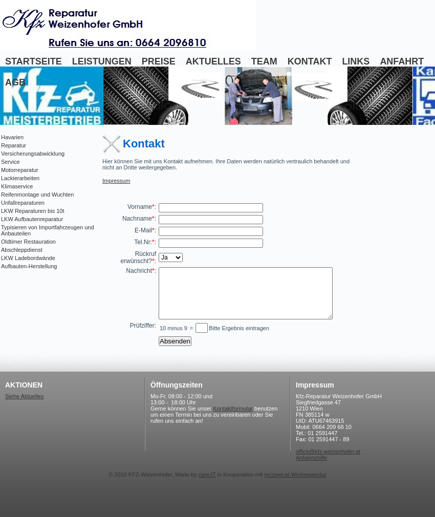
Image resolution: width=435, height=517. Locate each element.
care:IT (207, 474)
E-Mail (143, 230)
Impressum (116, 181)
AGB (15, 82)
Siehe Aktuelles (24, 396)
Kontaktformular (233, 408)
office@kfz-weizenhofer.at (328, 451)
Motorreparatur (19, 170)
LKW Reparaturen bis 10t (32, 211)
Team (264, 61)
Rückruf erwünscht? (138, 257)
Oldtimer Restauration (28, 242)
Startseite (33, 61)
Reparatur (13, 145)
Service (10, 162)
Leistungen (102, 61)
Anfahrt (402, 61)
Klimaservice (17, 186)
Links (355, 61)
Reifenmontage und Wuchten (37, 194)
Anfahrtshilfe (311, 458)
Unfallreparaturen (23, 203)
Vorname (139, 206)
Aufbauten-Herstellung (29, 266)
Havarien (12, 137)
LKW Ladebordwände (28, 258)
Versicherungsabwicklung (32, 153)
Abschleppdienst (21, 250)
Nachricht (139, 270)
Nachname (137, 218)
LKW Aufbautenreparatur (32, 219)
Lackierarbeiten (20, 178)
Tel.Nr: (143, 242)
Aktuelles (213, 61)
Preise (159, 61)
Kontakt (310, 61)
